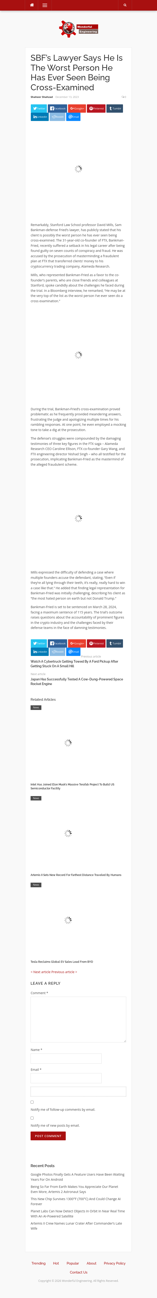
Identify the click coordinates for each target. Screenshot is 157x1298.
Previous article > (64, 972)
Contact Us (78, 1272)
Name (36, 1049)
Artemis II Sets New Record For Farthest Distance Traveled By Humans (76, 875)
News (36, 707)
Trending (38, 1263)
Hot (56, 1263)
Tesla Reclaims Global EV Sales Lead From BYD (62, 961)
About (91, 1263)
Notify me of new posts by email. (55, 1125)
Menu (42, 5)
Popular (73, 1263)
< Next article (40, 972)
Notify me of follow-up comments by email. (63, 1109)
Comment (39, 993)
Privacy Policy (115, 1263)
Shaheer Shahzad (42, 97)
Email (36, 1069)
